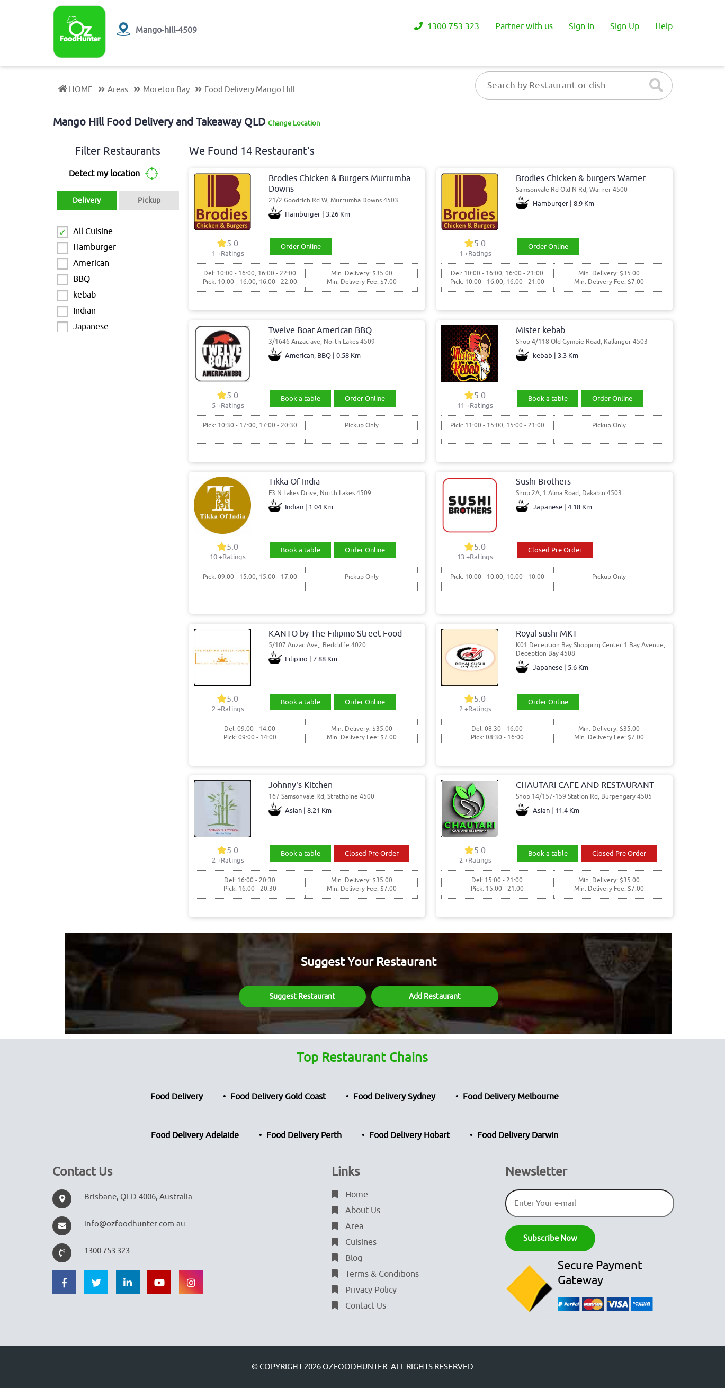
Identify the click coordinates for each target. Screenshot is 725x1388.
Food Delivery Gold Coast (278, 1096)
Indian (84, 311)
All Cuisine (93, 231)
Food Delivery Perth (304, 1135)
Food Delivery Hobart (409, 1135)
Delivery (87, 200)
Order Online (301, 246)
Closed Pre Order (555, 549)
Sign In (581, 26)
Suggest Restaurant (302, 996)
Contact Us (359, 1306)
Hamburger (94, 247)
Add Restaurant (435, 996)
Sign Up (624, 26)
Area (347, 1226)
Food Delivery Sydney (394, 1096)
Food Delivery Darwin (517, 1135)
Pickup (149, 200)
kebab (84, 295)
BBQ (81, 279)
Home (350, 1194)
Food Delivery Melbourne (511, 1096)
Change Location (294, 123)
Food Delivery (176, 1096)
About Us (356, 1210)
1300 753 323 (446, 26)
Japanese (91, 326)
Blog (347, 1258)
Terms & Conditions (375, 1274)
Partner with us (524, 26)
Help (664, 26)
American (91, 263)
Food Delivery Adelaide (195, 1135)
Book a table (300, 398)
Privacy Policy (364, 1290)
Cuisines (354, 1242)
